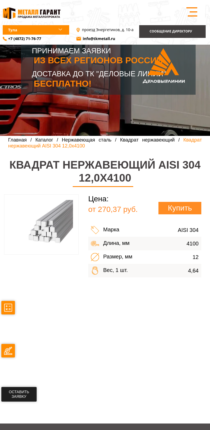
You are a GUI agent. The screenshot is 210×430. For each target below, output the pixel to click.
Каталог (44, 140)
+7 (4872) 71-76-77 (24, 39)
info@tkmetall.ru (99, 39)
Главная (17, 140)
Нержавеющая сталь (87, 140)
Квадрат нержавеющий (147, 140)
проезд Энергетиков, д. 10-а (107, 30)
